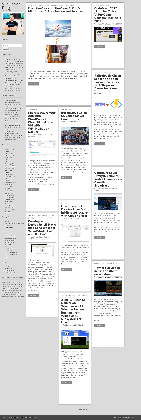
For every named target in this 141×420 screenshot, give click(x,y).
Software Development (12, 238)
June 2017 (8, 153)
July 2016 (8, 159)
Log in (7, 266)
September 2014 (10, 182)
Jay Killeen (8, 123)
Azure (7, 221)
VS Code (8, 244)
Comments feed (10, 270)
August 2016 (9, 157)
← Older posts (82, 410)
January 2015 (9, 178)
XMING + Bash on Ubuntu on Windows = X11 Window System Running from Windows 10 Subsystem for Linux (73, 311)
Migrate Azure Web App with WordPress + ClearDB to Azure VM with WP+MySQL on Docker (42, 122)
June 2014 (8, 187)
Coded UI (8, 225)
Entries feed (9, 268)
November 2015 (10, 166)
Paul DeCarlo (34, 14)
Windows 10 (9, 248)
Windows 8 (8, 250)
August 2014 (9, 185)
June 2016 (8, 161)
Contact (5, 40)
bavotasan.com (133, 418)
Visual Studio (9, 242)
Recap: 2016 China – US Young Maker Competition (75, 116)
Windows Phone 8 (11, 255)
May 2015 (8, 172)
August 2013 (9, 201)
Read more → (33, 84)
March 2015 (9, 174)
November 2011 (10, 210)
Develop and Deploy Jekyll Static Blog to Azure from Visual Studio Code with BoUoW (42, 228)
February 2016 (10, 164)
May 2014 (8, 189)
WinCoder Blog (11, 6)
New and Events (10, 236)
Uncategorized (10, 240)
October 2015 (9, 168)
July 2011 (8, 212)
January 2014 (9, 193)
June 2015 (8, 170)
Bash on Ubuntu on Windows (14, 223)
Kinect (7, 232)
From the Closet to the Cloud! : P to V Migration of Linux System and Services (14, 61)
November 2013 (10, 197)
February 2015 (10, 176)
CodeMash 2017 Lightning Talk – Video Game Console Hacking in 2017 (14, 67)
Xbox (7, 257)
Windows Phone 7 (11, 252)
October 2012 (9, 208)
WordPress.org (10, 272)
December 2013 (10, 195)
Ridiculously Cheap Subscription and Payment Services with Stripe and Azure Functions (107, 82)
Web (6, 246)
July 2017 (8, 151)
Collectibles (9, 227)
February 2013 (10, 205)
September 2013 (10, 199)
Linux (7, 234)
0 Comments (54, 14)
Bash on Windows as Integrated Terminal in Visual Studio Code (13, 110)
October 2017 (9, 149)
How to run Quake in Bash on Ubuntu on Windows (107, 271)
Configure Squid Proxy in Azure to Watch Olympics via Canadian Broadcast (108, 179)
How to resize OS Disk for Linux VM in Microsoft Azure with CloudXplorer (74, 210)
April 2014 (8, 191)
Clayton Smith (9, 131)
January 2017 (9, 155)
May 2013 (8, 203)
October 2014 (9, 180)
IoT (6, 230)
